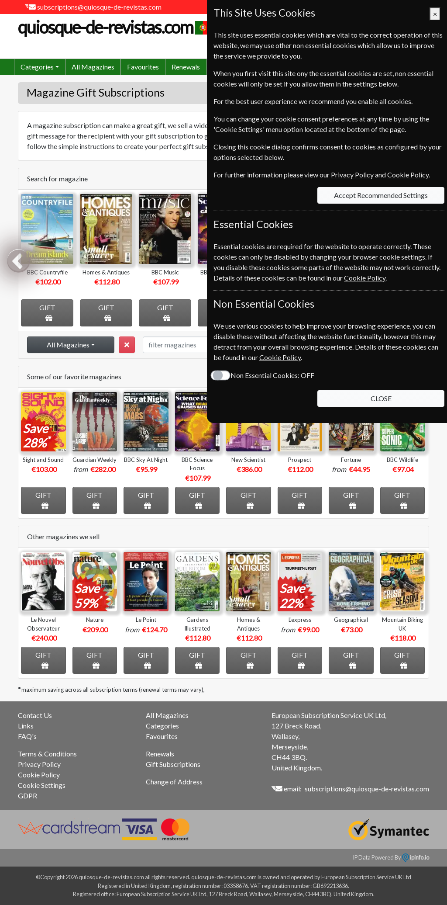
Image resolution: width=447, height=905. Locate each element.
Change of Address (174, 781)
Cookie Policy (39, 774)
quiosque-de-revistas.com (115, 27)
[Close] (435, 14)
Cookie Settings (41, 785)
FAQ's (27, 736)
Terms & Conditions (47, 753)
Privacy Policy (39, 764)
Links (26, 725)
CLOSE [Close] (381, 398)
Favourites (143, 66)
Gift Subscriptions (173, 764)
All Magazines (93, 66)
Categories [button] (37, 66)
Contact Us (35, 715)
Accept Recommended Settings (381, 195)
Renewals (186, 66)
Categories (162, 725)
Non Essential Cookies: (272, 375)
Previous (18, 260)
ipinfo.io (415, 857)
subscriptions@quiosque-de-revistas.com (99, 7)
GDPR (27, 795)
